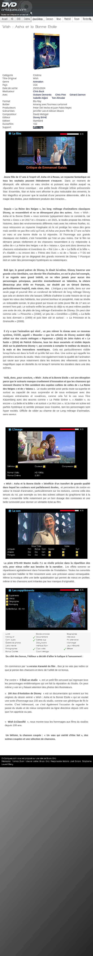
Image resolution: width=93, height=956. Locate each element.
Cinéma (27, 18)
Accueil (4, 18)
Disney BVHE (40, 117)
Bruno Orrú (44, 761)
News (59, 18)
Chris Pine (60, 94)
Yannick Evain (18, 761)
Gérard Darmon (78, 94)
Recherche (87, 18)
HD (12, 18)
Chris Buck (38, 91)
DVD (19, 18)
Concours (49, 18)
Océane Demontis (42, 94)
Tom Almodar (58, 98)
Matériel (67, 18)
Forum (76, 18)
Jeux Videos (38, 18)
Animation (38, 81)
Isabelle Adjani (40, 98)
